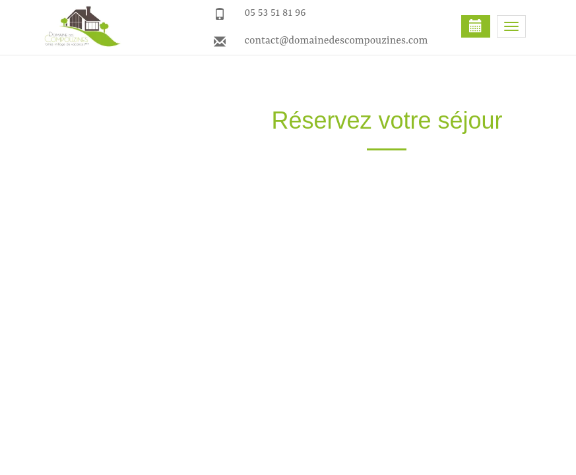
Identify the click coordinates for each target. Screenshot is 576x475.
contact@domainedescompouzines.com (336, 41)
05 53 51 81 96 (275, 13)
